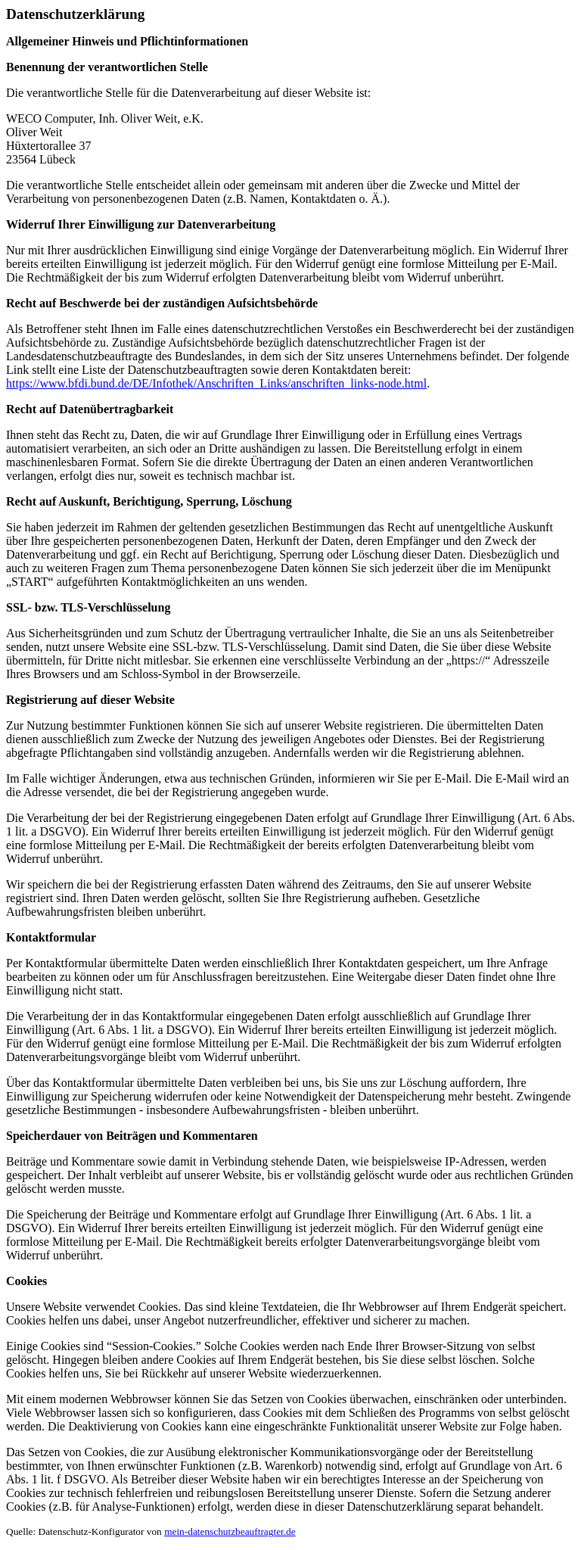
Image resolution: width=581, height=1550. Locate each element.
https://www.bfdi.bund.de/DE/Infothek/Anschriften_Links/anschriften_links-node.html (216, 383)
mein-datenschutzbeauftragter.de (230, 1531)
